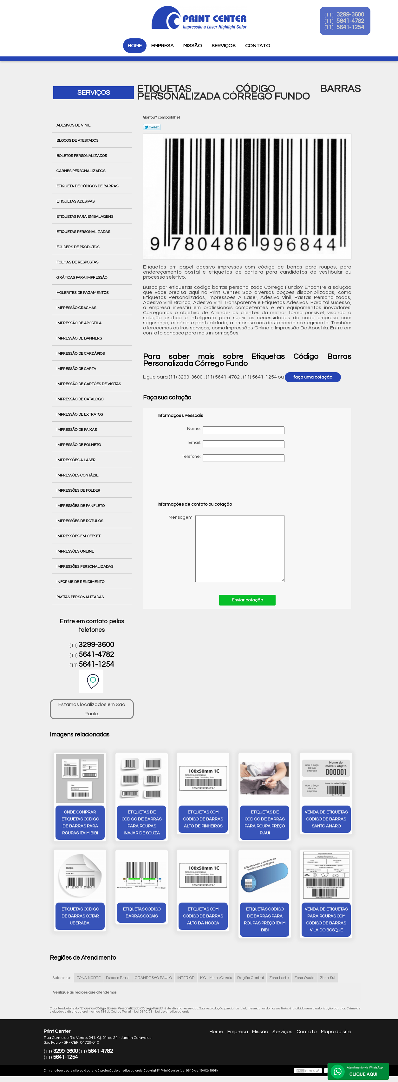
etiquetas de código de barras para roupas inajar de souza (141, 823)
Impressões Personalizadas (85, 566)
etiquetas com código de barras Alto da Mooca (203, 917)
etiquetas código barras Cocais (141, 913)
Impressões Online (75, 551)
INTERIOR (186, 978)
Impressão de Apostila (79, 323)
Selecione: (61, 978)
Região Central (250, 978)
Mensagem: (221, 548)
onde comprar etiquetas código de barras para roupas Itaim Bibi (80, 823)
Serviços (224, 45)
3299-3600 (355, 15)
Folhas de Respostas (77, 262)
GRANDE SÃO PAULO (153, 978)
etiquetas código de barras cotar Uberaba (80, 917)
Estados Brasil (117, 978)
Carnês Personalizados (81, 171)
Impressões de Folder (78, 490)
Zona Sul (327, 978)
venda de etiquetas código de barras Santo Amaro (326, 819)
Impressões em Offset (78, 536)
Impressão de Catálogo (80, 399)
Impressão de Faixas (77, 429)
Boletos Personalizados (82, 155)
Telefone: (233, 458)
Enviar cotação (247, 600)
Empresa (162, 45)
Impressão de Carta (76, 368)
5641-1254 (355, 28)
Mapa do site (336, 1032)
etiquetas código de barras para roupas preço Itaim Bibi (264, 920)
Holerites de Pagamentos (82, 292)
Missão (192, 45)
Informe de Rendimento (80, 582)
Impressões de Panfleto (81, 505)
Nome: (235, 430)
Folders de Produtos (78, 247)
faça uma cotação (313, 377)
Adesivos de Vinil (73, 125)
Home (135, 45)
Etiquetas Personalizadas (83, 232)
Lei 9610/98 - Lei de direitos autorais (162, 1012)
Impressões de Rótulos (80, 521)
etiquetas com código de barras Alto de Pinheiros (203, 819)
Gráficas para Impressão (82, 277)
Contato (257, 45)
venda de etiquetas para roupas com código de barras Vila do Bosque (326, 920)
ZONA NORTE (88, 978)
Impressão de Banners (79, 338)
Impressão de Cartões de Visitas (89, 384)
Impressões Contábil (77, 475)
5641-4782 (355, 21)
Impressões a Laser (76, 460)
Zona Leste (279, 978)
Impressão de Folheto (79, 445)
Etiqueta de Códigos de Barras (87, 186)
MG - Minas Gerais (216, 978)
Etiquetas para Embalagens (85, 216)
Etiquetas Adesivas (75, 201)
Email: (236, 444)
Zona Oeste (304, 978)
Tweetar (151, 127)
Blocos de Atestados (77, 140)
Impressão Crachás (76, 308)
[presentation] (198, 484)
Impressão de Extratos (80, 414)
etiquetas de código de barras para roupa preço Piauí (265, 823)
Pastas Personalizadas (80, 597)
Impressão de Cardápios (81, 353)
